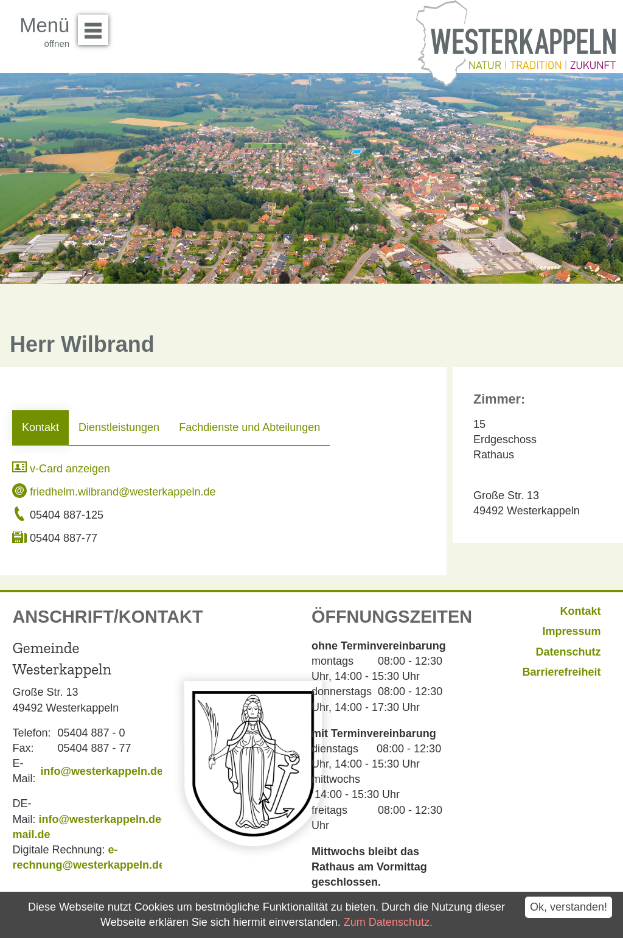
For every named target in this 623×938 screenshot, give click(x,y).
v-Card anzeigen (61, 469)
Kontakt (40, 427)
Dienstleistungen (118, 427)
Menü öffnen (96, 25)
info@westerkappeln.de (101, 771)
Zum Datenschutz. (388, 922)
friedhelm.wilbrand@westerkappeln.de (113, 492)
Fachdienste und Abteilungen (249, 427)
